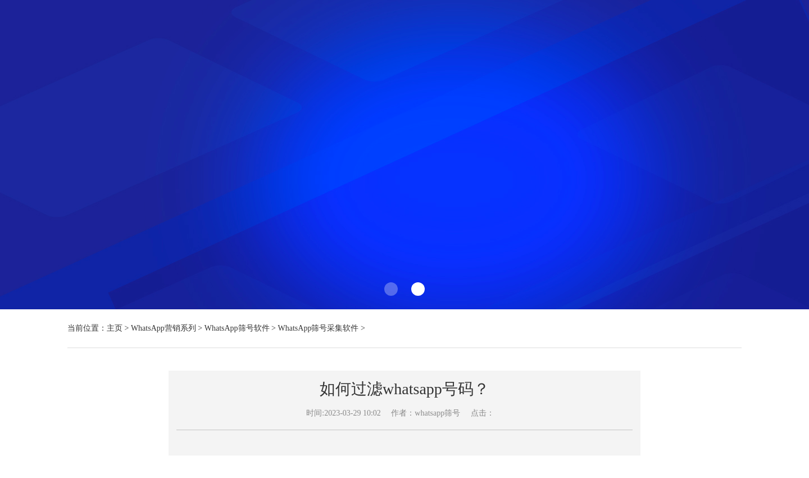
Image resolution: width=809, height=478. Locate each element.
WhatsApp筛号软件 (237, 328)
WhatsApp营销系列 (163, 328)
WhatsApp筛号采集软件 (318, 328)
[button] (391, 289)
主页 (114, 328)
